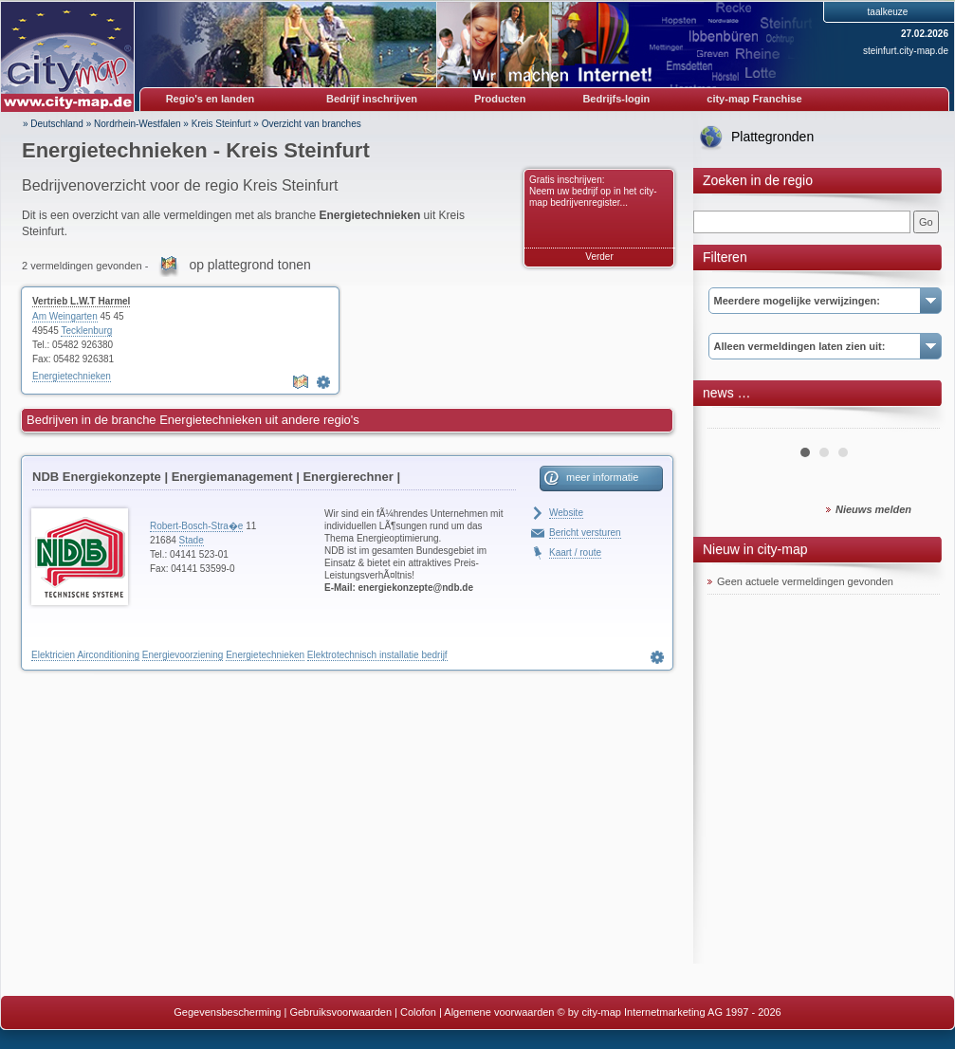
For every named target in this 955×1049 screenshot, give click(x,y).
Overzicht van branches (311, 124)
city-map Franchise (754, 98)
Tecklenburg (86, 330)
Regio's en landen (210, 98)
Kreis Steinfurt (221, 124)
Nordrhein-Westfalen (137, 124)
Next (915, 421)
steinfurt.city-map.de (905, 51)
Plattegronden (772, 136)
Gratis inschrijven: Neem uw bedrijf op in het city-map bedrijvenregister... (593, 191)
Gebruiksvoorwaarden (340, 1012)
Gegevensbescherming (227, 1012)
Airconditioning (108, 655)
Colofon (418, 1012)
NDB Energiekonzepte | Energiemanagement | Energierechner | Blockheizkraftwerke (216, 479)
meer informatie (602, 477)
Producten (499, 98)
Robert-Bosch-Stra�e (196, 526)
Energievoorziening (183, 655)
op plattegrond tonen (249, 264)
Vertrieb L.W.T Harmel (81, 301)
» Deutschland (53, 124)
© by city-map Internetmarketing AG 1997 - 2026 (669, 1012)
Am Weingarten (65, 316)
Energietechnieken (71, 376)
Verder (599, 256)
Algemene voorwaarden (499, 1012)
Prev (732, 421)
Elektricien (53, 655)
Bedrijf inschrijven (371, 98)
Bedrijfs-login (616, 98)
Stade (191, 540)
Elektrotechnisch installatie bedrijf (377, 655)
